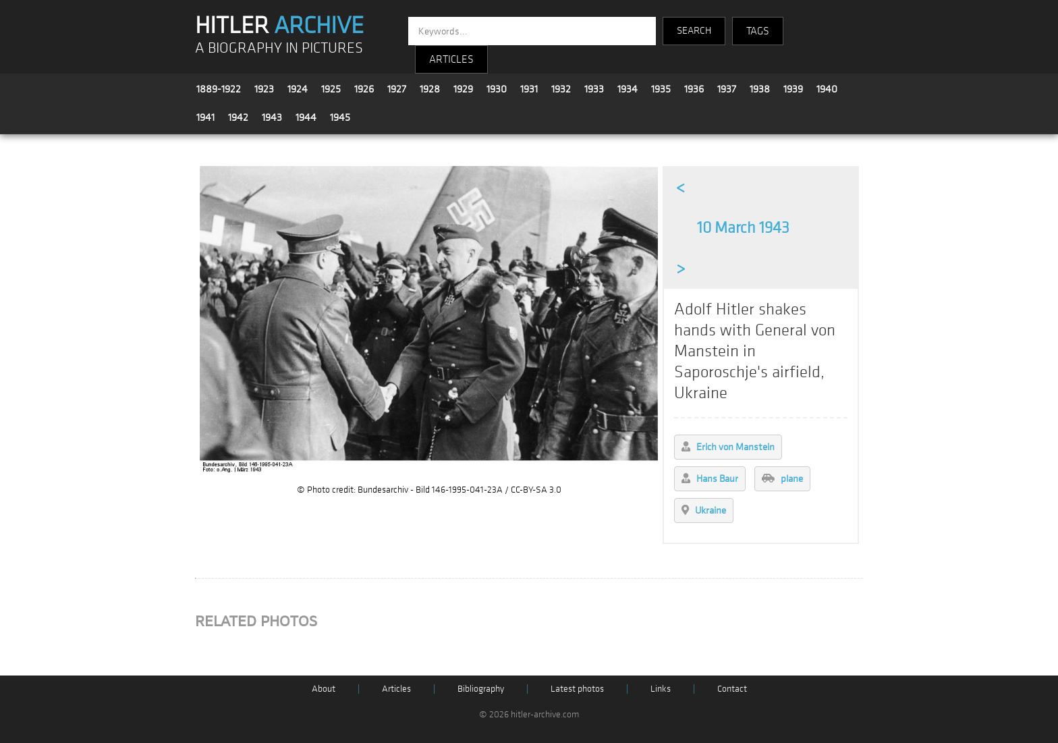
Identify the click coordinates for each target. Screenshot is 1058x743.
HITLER (279, 25)
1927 (396, 89)
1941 (205, 117)
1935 (661, 89)
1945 (340, 117)
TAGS (757, 31)
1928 (430, 89)
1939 (793, 89)
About (323, 688)
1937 (726, 89)
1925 (331, 89)
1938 (760, 89)
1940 (826, 89)
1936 (694, 89)
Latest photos (577, 688)
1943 (272, 117)
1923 (264, 89)
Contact (732, 688)
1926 (364, 89)
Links (660, 688)
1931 (529, 89)
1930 (496, 89)
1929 (463, 89)
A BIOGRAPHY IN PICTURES (279, 48)
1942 (238, 117)
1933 (594, 89)
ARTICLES (451, 59)
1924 (297, 89)
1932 (561, 89)
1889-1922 (218, 89)
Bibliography (480, 688)
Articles (396, 688)
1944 (306, 117)
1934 (627, 89)
